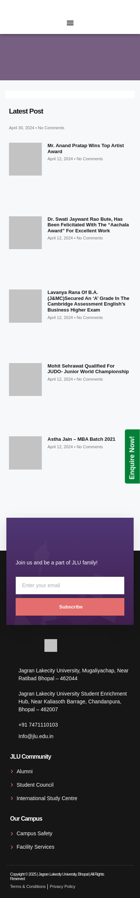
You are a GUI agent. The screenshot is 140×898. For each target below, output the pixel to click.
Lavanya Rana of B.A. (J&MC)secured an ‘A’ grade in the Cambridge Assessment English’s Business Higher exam (88, 301)
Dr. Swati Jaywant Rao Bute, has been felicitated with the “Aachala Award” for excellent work (88, 224)
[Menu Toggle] (70, 23)
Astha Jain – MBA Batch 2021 (81, 439)
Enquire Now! (132, 457)
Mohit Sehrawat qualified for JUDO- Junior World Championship (88, 369)
